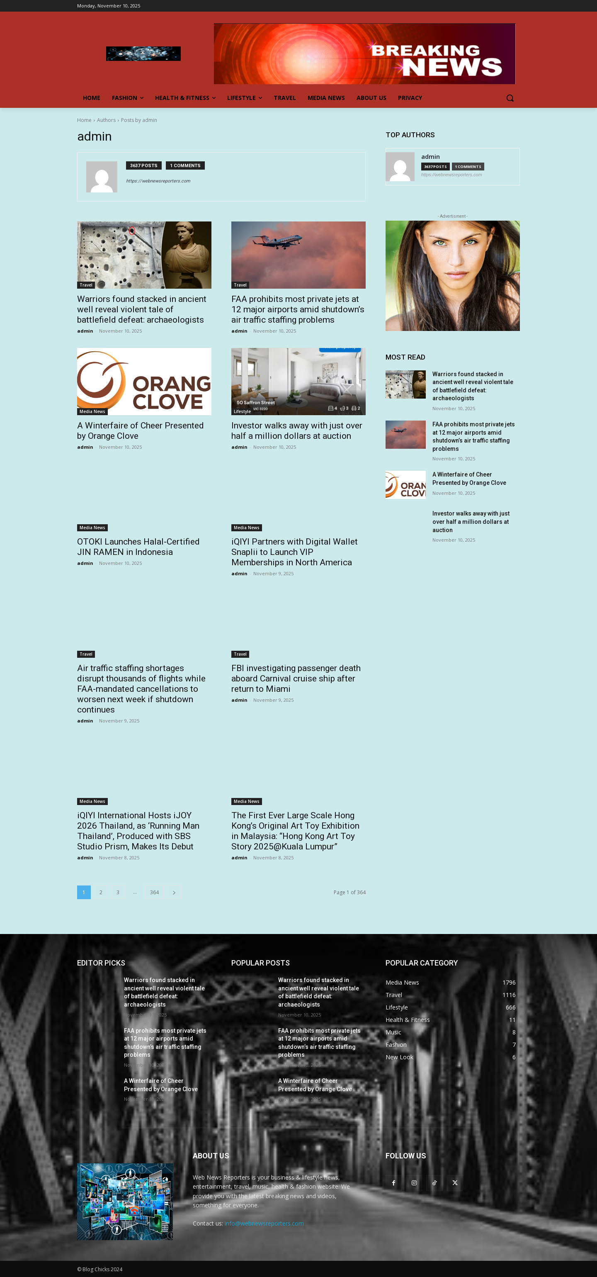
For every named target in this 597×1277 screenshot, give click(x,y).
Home (84, 120)
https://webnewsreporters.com (158, 181)
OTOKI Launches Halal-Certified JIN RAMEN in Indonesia (138, 547)
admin (85, 331)
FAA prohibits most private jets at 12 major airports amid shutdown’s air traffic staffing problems (297, 309)
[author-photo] (106, 176)
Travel (86, 285)
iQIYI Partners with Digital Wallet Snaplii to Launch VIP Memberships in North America (294, 552)
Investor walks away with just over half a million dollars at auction (296, 431)
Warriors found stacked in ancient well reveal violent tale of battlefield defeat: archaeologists (141, 309)
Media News (92, 411)
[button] (510, 98)
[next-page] (174, 892)
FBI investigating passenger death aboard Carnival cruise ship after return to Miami (296, 678)
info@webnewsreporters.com (264, 1223)
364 (154, 892)
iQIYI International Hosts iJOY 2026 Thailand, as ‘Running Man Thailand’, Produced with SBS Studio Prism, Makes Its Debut (138, 830)
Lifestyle (242, 411)
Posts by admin (139, 120)
